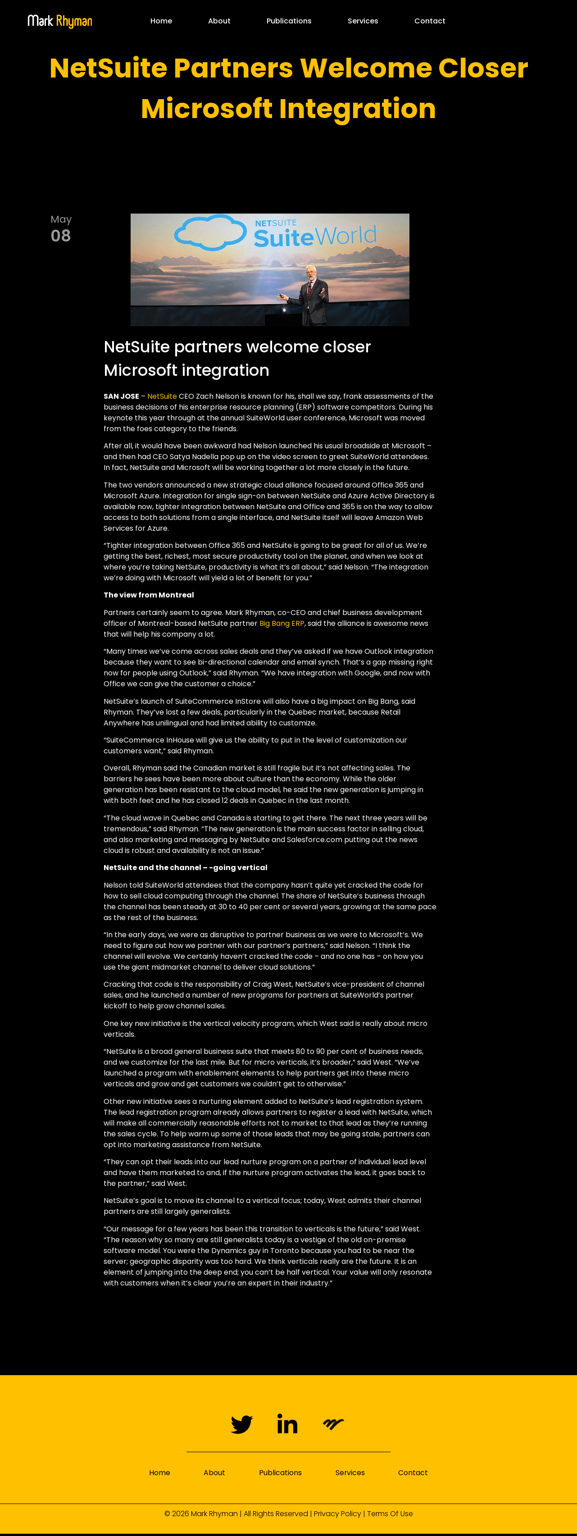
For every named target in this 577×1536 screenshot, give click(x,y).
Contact (429, 21)
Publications (289, 21)
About (219, 21)
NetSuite (162, 396)
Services (363, 21)
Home (161, 21)
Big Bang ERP (281, 623)
